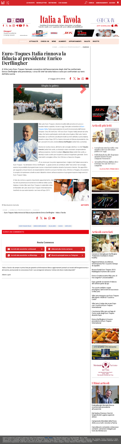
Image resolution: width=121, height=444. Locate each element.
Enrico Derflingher (40, 282)
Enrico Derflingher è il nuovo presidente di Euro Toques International (102, 321)
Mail (46, 437)
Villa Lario (52, 282)
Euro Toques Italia (25, 282)
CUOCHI (86, 47)
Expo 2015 (68, 282)
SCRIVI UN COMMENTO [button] (13, 289)
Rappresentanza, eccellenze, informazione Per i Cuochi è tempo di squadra (105, 264)
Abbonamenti (102, 3)
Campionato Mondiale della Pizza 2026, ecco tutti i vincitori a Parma (104, 422)
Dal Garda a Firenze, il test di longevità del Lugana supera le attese (103, 415)
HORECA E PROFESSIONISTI (69, 47)
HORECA (23, 41)
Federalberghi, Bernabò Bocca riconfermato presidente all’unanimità (103, 407)
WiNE (54, 41)
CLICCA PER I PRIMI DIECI (109, 169)
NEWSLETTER (41, 3)
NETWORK (52, 3)
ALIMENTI (62, 41)
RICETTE (96, 41)
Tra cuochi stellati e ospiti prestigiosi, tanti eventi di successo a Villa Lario (105, 289)
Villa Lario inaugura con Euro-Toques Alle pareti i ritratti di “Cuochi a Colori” (105, 297)
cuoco (60, 282)
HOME (54, 47)
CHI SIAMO (63, 3)
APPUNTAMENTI (75, 41)
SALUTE (87, 41)
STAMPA (85, 262)
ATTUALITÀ (33, 41)
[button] (19, 116)
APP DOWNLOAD (104, 26)
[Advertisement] (105, 76)
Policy (50, 437)
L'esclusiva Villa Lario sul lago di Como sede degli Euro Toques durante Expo (103, 313)
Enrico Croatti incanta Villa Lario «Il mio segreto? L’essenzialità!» (104, 277)
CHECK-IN (45, 41)
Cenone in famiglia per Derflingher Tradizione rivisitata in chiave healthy (104, 256)
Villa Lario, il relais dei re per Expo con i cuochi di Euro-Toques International (104, 305)
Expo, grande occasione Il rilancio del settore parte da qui (104, 283)
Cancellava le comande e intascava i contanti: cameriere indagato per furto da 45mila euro (105, 429)
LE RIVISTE (30, 3)
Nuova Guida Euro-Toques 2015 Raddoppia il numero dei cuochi (103, 271)
